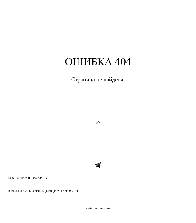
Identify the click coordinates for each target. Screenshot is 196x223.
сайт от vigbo (98, 208)
